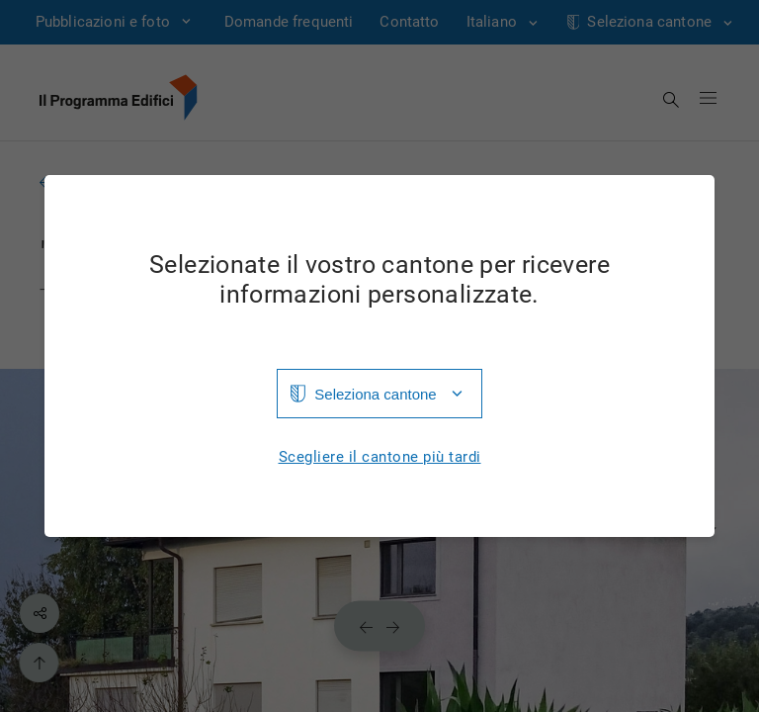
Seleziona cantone (375, 394)
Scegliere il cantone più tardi (380, 457)
